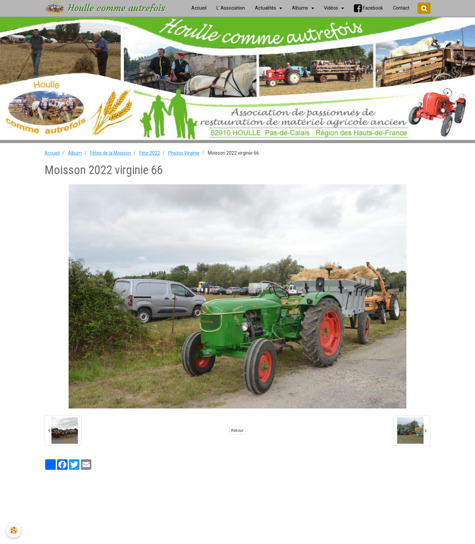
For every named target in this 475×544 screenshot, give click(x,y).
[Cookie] (14, 530)
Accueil (52, 153)
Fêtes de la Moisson (110, 153)
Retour (237, 430)
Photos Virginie (184, 153)
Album (75, 153)
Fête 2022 (149, 153)
